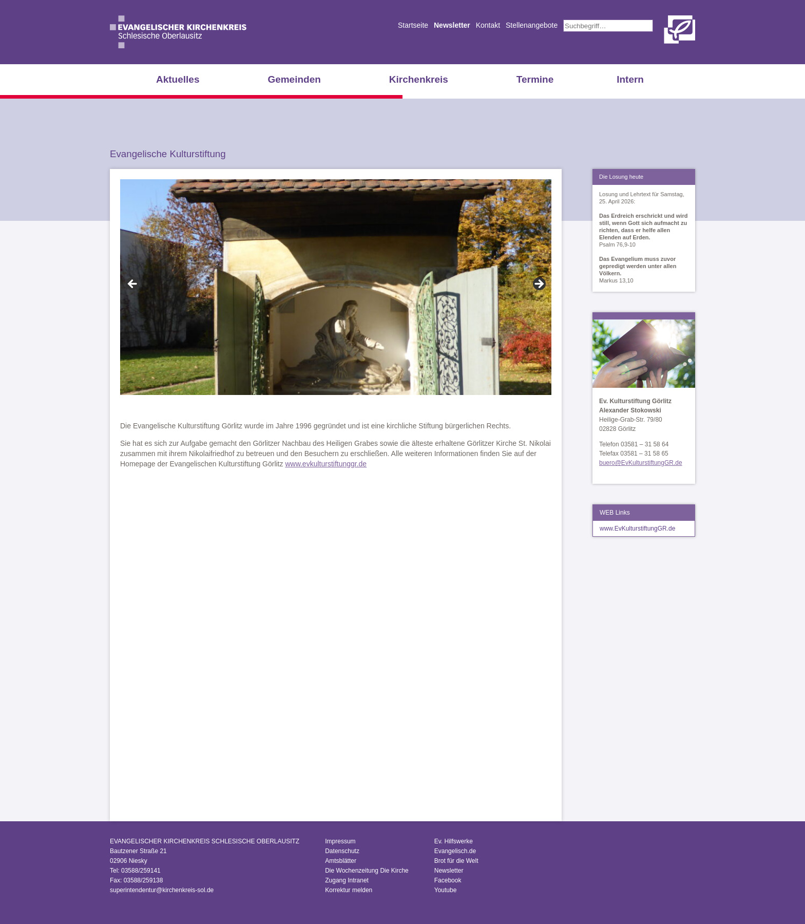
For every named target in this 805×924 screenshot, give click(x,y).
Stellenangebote (532, 25)
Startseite (413, 25)
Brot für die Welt (456, 860)
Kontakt (488, 25)
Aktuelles (177, 79)
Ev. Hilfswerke (453, 841)
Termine (535, 79)
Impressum (340, 841)
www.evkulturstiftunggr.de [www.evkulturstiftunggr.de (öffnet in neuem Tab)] (326, 464)
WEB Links (615, 512)
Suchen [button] (659, 26)
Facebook (448, 880)
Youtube (445, 890)
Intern (630, 79)
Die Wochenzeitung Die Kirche (367, 870)
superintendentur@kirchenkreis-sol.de (162, 890)
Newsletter (452, 25)
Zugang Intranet (347, 880)
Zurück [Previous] (133, 284)
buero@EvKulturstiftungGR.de (640, 462)
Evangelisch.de (455, 851)
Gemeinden (293, 79)
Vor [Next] (538, 284)
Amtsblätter (340, 860)
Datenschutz (342, 851)
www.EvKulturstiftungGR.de (637, 528)
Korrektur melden (348, 890)
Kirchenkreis (418, 79)
